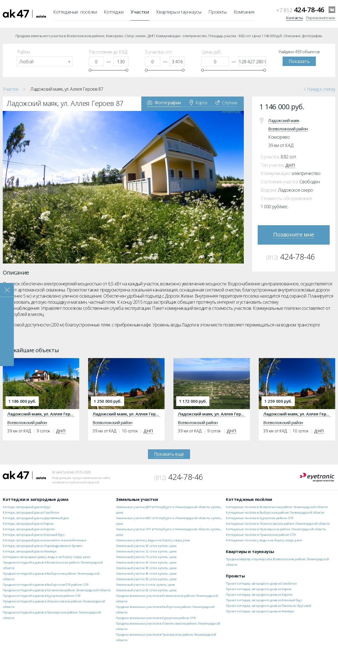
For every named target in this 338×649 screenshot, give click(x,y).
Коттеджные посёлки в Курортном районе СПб (259, 518)
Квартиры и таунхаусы (178, 12)
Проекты (217, 12)
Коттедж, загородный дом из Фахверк (29, 551)
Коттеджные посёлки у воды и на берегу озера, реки (264, 540)
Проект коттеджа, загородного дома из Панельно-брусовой (268, 606)
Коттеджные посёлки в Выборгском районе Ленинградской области (275, 512)
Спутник (226, 102)
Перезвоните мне (320, 17)
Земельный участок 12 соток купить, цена (146, 551)
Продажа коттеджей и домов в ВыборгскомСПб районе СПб (45, 584)
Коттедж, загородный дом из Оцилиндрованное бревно (42, 546)
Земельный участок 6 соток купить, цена (145, 584)
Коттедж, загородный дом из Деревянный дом (36, 518)
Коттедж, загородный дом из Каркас (28, 523)
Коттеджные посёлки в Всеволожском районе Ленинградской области (276, 507)
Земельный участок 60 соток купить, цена (146, 590)
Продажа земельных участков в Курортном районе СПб (156, 618)
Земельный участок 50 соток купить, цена (146, 579)
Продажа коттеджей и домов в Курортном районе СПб (42, 596)
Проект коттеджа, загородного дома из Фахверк (260, 611)
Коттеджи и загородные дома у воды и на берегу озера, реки (46, 557)
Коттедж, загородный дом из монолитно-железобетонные (44, 540)
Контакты (294, 17)
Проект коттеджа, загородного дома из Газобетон (261, 583)
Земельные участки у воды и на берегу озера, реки (153, 540)
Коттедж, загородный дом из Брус (27, 507)
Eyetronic (317, 477)
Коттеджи (113, 12)
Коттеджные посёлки (75, 12)
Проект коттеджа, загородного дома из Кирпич (259, 594)
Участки (139, 12)
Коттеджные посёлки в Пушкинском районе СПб (261, 535)
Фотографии (164, 102)
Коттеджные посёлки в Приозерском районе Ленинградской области (276, 529)
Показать (299, 61)
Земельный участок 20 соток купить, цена (146, 562)
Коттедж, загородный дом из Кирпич (29, 529)
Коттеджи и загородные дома (35, 499)
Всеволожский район (288, 128)
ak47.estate (24, 475)
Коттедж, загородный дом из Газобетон (31, 512)
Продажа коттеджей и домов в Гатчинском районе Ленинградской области (56, 590)
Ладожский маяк (283, 120)
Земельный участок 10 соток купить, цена (146, 546)
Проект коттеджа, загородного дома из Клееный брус (264, 600)
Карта (198, 102)
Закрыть (7, 290)
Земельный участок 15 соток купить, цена (146, 557)
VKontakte (332, 9)
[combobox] (44, 61)
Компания (244, 12)
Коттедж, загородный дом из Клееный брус (34, 535)
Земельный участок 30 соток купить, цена (146, 568)
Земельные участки (137, 499)
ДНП (290, 165)
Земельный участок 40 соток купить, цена (146, 573)
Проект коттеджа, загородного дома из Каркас (259, 589)
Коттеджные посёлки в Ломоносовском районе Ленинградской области (278, 523)
